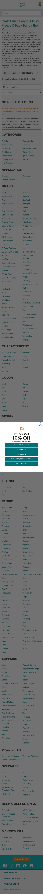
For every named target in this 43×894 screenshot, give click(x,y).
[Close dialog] (40, 424)
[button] (21, 444)
